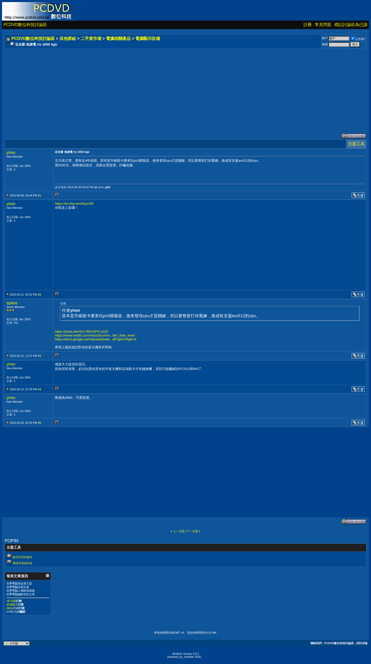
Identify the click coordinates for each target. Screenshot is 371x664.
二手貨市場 (91, 38)
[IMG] (9, 608)
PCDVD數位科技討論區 (25, 24)
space (12, 303)
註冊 (307, 24)
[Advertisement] (160, 86)
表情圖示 (12, 604)
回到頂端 (361, 643)
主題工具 (356, 144)
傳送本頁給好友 (22, 563)
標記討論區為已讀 (350, 24)
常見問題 (323, 24)
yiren (10, 152)
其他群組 (68, 38)
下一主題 (192, 531)
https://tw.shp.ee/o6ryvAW (74, 203)
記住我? (358, 38)
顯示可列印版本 (22, 557)
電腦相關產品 (118, 38)
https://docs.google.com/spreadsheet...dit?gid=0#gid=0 (95, 339)
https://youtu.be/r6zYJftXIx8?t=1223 (81, 331)
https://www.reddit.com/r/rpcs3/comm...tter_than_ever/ (95, 335)
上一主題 (178, 531)
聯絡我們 (316, 643)
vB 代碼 (11, 600)
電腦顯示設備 (147, 38)
